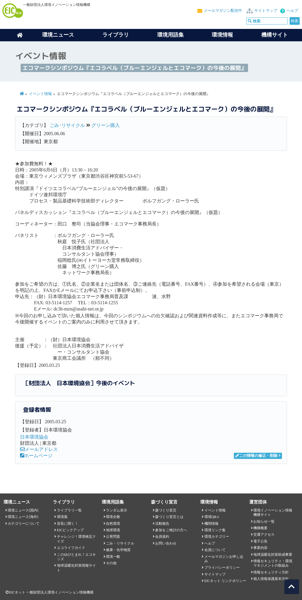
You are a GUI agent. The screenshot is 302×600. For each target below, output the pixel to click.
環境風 (62, 517)
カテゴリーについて (24, 523)
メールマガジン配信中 (223, 11)
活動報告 (162, 523)
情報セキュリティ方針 (271, 572)
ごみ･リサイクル (67, 125)
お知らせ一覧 (264, 521)
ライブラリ (115, 35)
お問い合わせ (165, 543)
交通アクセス (264, 534)
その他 (111, 563)
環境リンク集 (215, 530)
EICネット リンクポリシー (225, 581)
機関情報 (211, 523)
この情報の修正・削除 (256, 456)
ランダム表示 (116, 510)
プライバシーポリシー (222, 567)
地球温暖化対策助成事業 (272, 554)
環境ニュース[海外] (23, 517)
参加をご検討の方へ (171, 530)
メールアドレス (39, 449)
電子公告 (260, 541)
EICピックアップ (70, 530)
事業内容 (260, 548)
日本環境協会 (34, 436)
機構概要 (260, 528)
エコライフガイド (71, 548)
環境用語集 (170, 35)
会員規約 (162, 536)
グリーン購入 (105, 125)
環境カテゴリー (216, 536)
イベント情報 (40, 94)
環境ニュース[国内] (23, 510)
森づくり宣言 (165, 510)
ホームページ (36, 455)
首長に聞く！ (67, 523)
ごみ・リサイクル (120, 543)
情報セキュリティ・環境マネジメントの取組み (272, 563)
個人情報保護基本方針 (271, 579)
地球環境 (113, 530)
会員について (215, 550)
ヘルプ (292, 11)
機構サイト (274, 35)
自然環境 (113, 523)
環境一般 (113, 557)
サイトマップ (265, 11)
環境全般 (113, 517)
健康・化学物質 (118, 550)
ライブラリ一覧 (69, 510)
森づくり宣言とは (169, 517)
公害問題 (113, 536)
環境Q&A (211, 517)
